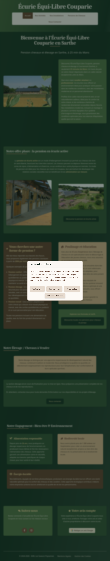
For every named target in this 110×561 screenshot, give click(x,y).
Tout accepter (54, 289)
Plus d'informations (55, 295)
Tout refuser (37, 289)
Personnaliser (72, 289)
